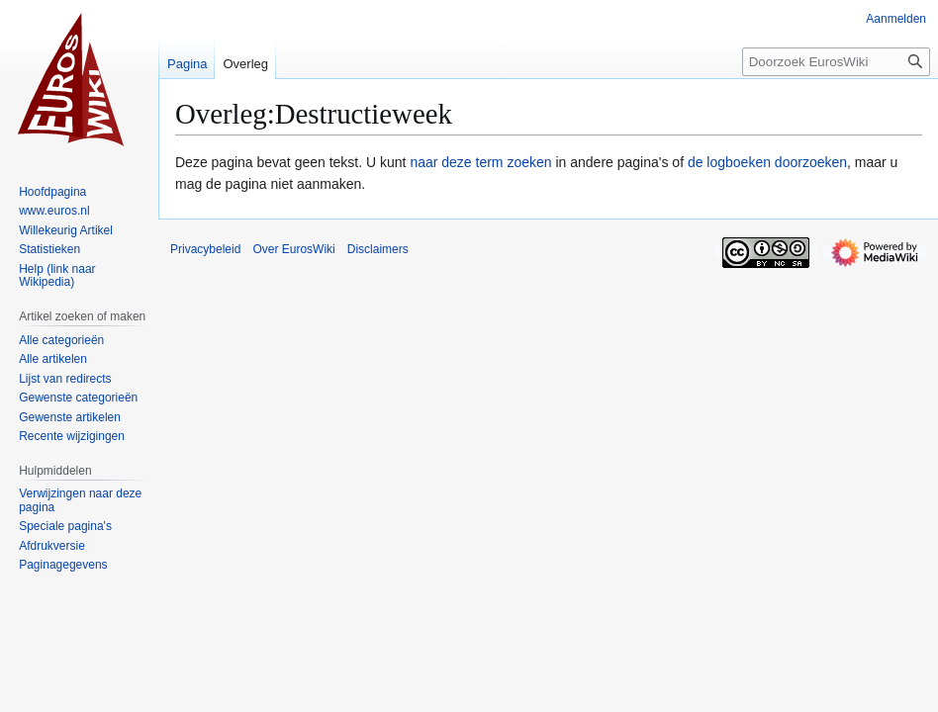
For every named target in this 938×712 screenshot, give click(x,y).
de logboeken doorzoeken (767, 162)
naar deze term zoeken (480, 162)
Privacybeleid (205, 249)
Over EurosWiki (293, 249)
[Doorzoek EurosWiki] (836, 61)
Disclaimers (378, 249)
